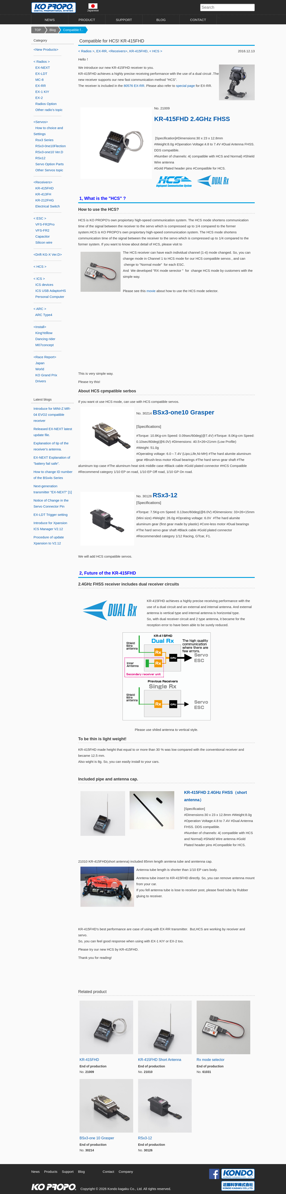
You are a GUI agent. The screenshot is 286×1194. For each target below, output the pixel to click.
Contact (108, 1171)
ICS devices (44, 284)
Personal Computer (49, 297)
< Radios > (86, 51)
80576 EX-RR (134, 86)
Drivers (40, 381)
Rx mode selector (211, 1060)
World (39, 369)
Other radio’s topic (48, 110)
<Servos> (41, 122)
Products (50, 1171)
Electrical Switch (47, 206)
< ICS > (39, 278)
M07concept (44, 345)
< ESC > (40, 218)
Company (126, 1171)
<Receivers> (118, 51)
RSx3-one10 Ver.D (49, 152)
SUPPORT (124, 20)
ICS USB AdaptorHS (50, 291)
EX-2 (39, 98)
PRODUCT (86, 20)
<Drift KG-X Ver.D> (48, 254)
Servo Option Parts (49, 164)
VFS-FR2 (42, 230)
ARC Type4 (43, 315)
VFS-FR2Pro (45, 224)
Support (68, 1171)
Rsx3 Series (44, 140)
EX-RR (101, 51)
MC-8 (39, 80)
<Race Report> (45, 357)
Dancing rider (45, 339)
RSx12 (40, 158)
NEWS (50, 20)
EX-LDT (41, 73)
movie (151, 291)
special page (185, 86)
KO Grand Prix (46, 375)
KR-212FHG (44, 200)
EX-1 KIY (42, 92)
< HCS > (155, 51)
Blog (53, 30)
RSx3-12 (165, 495)
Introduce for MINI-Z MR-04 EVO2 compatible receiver (52, 414)
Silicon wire (43, 242)
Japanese (93, 7)
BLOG (161, 20)
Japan (39, 363)
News (35, 1171)
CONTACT (198, 20)
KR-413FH (43, 194)
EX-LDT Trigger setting (50, 514)
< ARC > (40, 309)
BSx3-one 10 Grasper (97, 1138)
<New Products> (46, 49)
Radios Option (46, 104)
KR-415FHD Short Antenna (159, 1060)
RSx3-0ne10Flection (50, 146)
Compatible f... (73, 30)
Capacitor (42, 236)
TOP (38, 30)
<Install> (40, 327)
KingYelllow (43, 333)
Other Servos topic (49, 170)
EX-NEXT (42, 67)
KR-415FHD (138, 51)
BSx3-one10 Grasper (183, 412)
